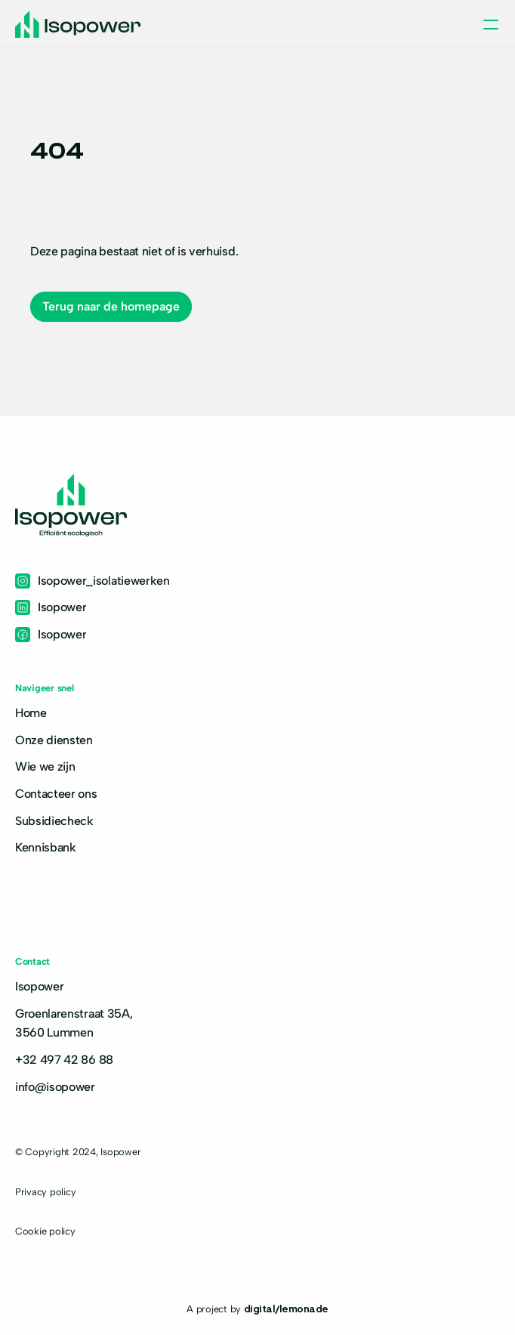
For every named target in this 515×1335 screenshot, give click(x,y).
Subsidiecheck (54, 821)
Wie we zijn (45, 766)
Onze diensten (54, 740)
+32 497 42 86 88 (64, 1059)
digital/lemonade (286, 1307)
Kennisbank (45, 847)
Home (31, 713)
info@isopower (55, 1087)
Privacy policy (45, 1191)
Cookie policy (45, 1231)
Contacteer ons (56, 793)
